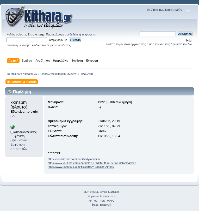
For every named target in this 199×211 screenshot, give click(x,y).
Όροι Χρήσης (101, 204)
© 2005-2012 (107, 196)
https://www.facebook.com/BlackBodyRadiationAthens (81, 166)
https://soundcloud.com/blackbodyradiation (74, 159)
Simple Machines (109, 191)
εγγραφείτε (89, 34)
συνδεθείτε (71, 34)
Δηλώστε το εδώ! (181, 44)
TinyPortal (93, 196)
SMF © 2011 (91, 191)
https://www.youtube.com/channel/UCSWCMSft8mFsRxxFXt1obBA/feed (92, 163)
